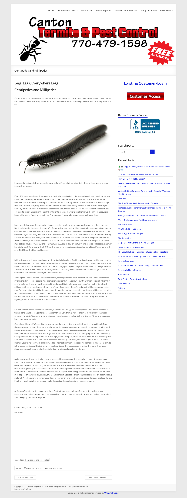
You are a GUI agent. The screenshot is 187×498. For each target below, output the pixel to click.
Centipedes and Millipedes (37, 460)
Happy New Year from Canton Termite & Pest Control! (142, 215)
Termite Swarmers (126, 261)
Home (51, 10)
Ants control (123, 274)
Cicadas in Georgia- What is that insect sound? (138, 174)
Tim (19, 468)
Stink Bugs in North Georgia (130, 233)
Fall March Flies (125, 224)
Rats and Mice (25, 477)
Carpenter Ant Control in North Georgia (136, 242)
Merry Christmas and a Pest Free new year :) (137, 220)
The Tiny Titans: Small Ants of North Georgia (138, 203)
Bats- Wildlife (124, 283)
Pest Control (86, 10)
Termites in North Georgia (129, 270)
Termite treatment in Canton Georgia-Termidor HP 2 (141, 265)
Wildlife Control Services (126, 10)
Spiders (121, 288)
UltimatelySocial (111, 493)
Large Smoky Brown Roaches (131, 247)
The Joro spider (125, 238)
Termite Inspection (103, 10)
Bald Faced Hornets (98, 477)
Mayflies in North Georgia (129, 229)
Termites (122, 198)
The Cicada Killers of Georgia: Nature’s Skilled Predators (143, 251)
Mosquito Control (149, 10)
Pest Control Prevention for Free (132, 279)
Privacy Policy (166, 10)
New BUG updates (54, 468)
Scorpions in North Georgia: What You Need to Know (141, 256)
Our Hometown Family (67, 10)
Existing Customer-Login (145, 83)
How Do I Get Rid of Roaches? (131, 178)
